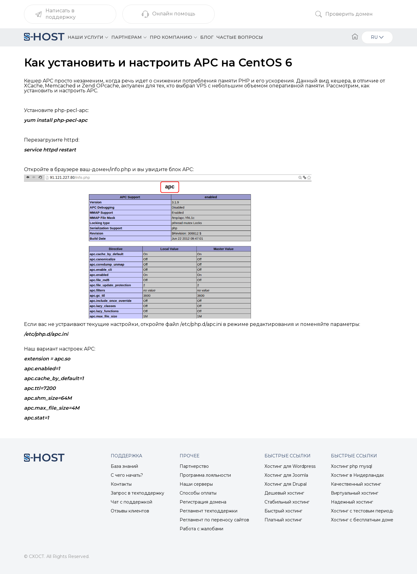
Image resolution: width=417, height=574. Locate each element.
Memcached (60, 86)
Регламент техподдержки (208, 511)
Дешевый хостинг (284, 493)
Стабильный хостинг (286, 502)
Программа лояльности (205, 475)
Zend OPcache (100, 86)
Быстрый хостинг (283, 511)
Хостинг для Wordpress (290, 466)
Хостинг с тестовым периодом (364, 511)
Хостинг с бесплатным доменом (366, 520)
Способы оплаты (198, 493)
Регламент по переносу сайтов (214, 520)
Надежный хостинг (352, 502)
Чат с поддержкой (131, 502)
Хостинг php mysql (351, 466)
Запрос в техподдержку (137, 493)
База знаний (124, 466)
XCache (33, 86)
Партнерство (194, 466)
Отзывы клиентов (130, 511)
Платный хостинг (283, 520)
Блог (206, 37)
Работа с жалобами (201, 529)
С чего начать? (127, 475)
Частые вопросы (239, 37)
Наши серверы (196, 484)
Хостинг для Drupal (285, 484)
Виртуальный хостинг (354, 493)
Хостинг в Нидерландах (357, 475)
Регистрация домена (203, 502)
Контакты (121, 484)
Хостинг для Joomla (286, 475)
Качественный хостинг (356, 484)
